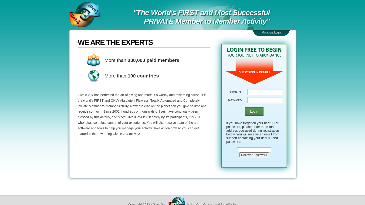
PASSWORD (235, 100)
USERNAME (234, 92)
